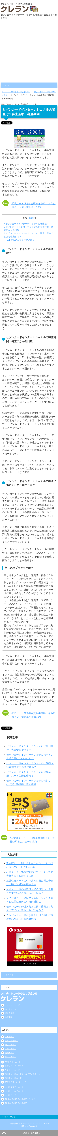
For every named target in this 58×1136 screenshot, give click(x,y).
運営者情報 (9, 1013)
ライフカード (10, 1057)
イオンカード (10, 1049)
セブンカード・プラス (14, 1066)
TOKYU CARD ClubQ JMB (16, 1103)
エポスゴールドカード (14, 1091)
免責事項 (8, 1017)
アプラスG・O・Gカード (15, 1082)
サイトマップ (9, 1117)
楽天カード (9, 1053)
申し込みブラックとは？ (20, 240)
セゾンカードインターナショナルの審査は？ (26, 223)
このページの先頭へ (31, 1133)
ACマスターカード (13, 1062)
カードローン (10, 1009)
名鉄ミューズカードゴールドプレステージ (22, 1074)
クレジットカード (12, 1005)
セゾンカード (10, 1045)
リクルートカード (12, 1070)
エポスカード (10, 1095)
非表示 (32, 218)
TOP (16, 92)
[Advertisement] (29, 52)
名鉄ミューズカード (13, 1078)
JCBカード (9, 1037)
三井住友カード (11, 1041)
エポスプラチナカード (14, 1087)
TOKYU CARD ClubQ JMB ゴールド (20, 1099)
